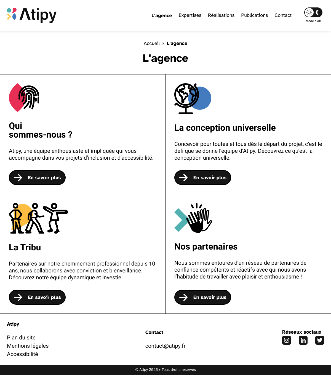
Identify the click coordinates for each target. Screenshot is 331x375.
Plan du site (21, 337)
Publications (254, 15)
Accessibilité (22, 354)
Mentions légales (28, 345)
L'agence (162, 15)
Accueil (152, 43)
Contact (283, 15)
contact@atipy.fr (165, 345)
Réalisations (221, 15)
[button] (313, 12)
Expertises (190, 15)
